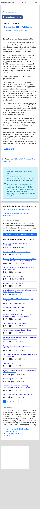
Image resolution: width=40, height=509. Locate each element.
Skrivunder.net (8, 2)
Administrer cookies (12, 473)
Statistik (7, 71)
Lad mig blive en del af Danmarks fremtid (16, 249)
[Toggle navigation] (36, 2)
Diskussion (27, 67)
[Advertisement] (20, 28)
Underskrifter (11, 67)
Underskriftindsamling (11, 63)
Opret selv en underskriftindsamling (20, 274)
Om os (8, 475)
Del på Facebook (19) (11, 57)
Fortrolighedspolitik (21, 71)
